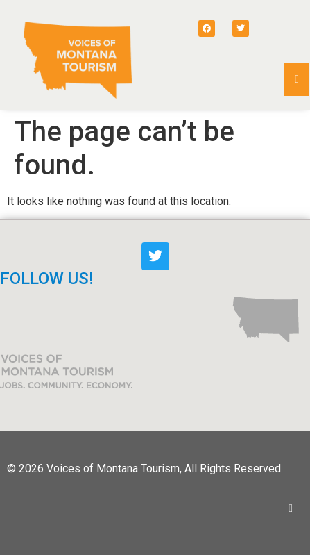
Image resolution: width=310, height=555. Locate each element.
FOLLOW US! (46, 278)
